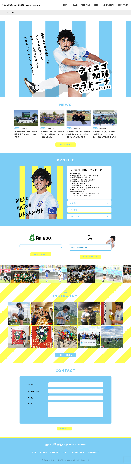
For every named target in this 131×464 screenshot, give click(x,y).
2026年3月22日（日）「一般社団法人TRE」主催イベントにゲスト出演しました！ (52, 134)
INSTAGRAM (108, 5)
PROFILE (85, 5)
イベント (74, 209)
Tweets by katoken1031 (79, 247)
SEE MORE (65, 144)
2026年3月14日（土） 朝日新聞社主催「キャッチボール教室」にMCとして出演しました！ (78, 134)
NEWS (74, 5)
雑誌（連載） (75, 216)
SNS (96, 5)
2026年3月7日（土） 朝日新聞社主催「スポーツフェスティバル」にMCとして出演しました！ (104, 134)
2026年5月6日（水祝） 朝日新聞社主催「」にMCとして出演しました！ (26, 134)
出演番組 (74, 203)
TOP (65, 5)
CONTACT (123, 5)
